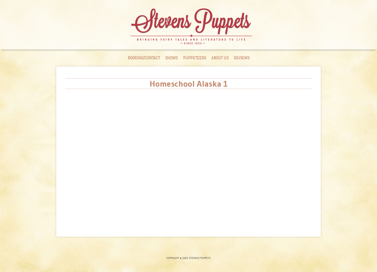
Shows (171, 58)
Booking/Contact (144, 58)
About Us (220, 58)
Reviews (242, 58)
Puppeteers (194, 58)
